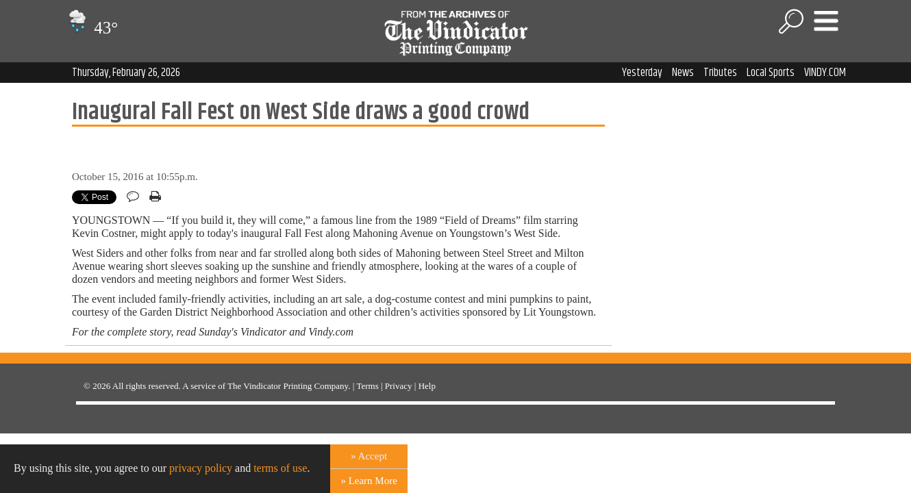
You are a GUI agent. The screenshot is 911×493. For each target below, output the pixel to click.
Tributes (720, 72)
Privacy (398, 386)
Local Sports (771, 72)
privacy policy (200, 468)
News (683, 72)
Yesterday (642, 72)
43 (91, 27)
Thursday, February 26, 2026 (126, 72)
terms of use (280, 468)
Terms (367, 386)
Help (427, 386)
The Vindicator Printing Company (287, 386)
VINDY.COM (825, 72)
